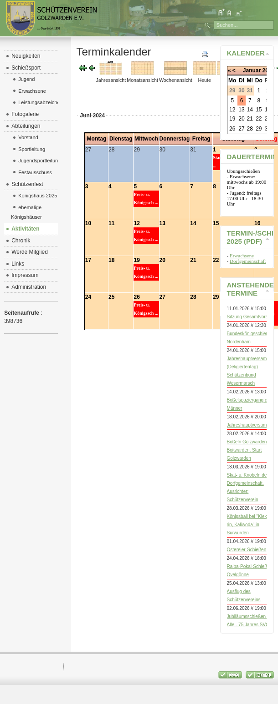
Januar (252, 70)
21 (193, 260)
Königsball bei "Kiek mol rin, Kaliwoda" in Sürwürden (251, 524)
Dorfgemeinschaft (248, 261)
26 (136, 297)
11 (111, 223)
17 (88, 260)
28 (193, 297)
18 (111, 260)
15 (216, 223)
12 (136, 223)
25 (111, 297)
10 (88, 223)
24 (88, 297)
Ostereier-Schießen (247, 549)
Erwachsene (242, 255)
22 (216, 260)
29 (216, 297)
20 (162, 260)
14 (193, 223)
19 (136, 260)
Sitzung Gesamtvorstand (252, 316)
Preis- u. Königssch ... (146, 198)
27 (162, 297)
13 (162, 223)
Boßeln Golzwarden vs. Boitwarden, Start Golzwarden (250, 450)
